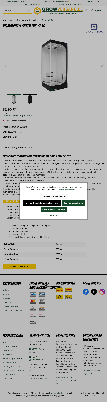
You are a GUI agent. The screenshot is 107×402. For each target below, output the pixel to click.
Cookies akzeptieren (73, 203)
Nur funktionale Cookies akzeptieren (42, 203)
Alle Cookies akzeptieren (53, 209)
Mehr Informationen (68, 189)
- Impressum (53, 215)
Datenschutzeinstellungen (54, 196)
